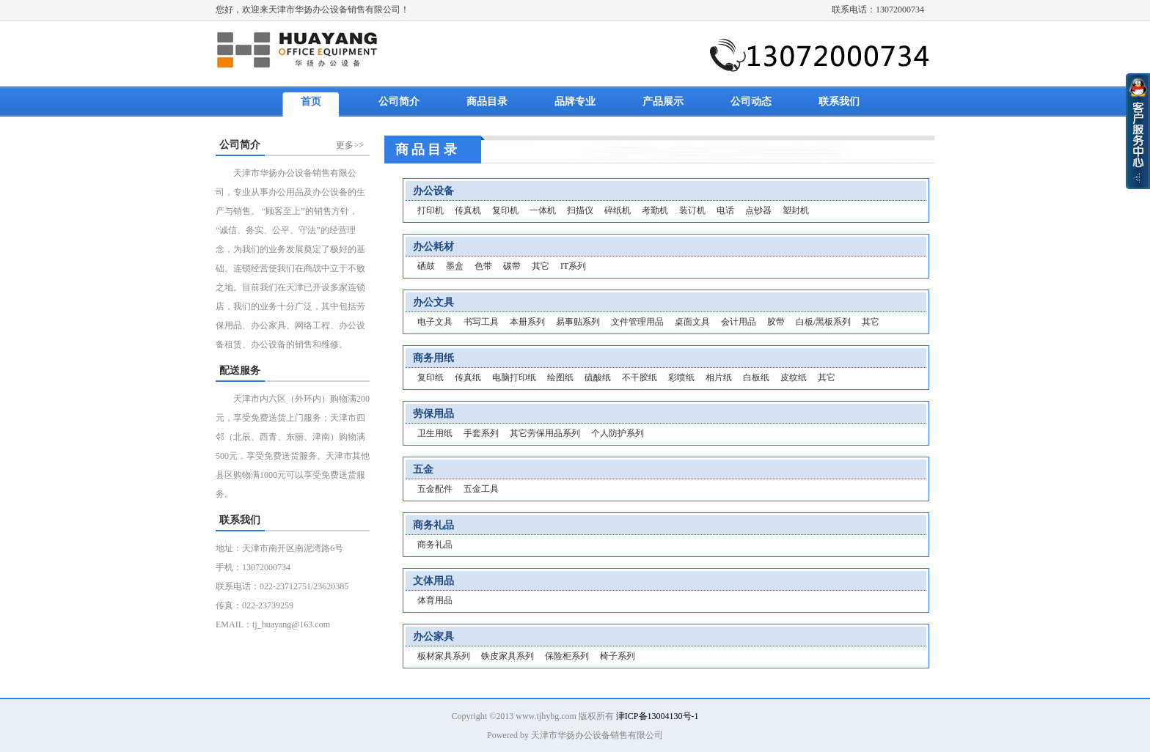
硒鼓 (426, 266)
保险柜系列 (567, 656)
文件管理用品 (637, 322)
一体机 (543, 210)
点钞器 (758, 210)
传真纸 (468, 377)
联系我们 (839, 101)
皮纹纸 (793, 377)
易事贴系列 (578, 322)
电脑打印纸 (514, 377)
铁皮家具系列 (507, 656)
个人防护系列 (617, 433)
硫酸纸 (598, 377)
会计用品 (738, 322)
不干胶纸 (639, 377)
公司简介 (399, 101)
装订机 (692, 210)
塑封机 (796, 210)
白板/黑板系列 (823, 322)
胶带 (776, 322)
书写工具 (481, 322)
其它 (540, 266)
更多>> (350, 145)
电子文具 (435, 322)
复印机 (505, 210)
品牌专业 (575, 101)
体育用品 (435, 600)
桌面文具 (692, 322)
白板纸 (756, 377)
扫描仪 (580, 210)
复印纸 (430, 377)
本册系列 (527, 322)
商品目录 (487, 101)
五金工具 (481, 489)
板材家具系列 (443, 656)
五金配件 (435, 489)
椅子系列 (617, 656)
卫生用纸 (435, 433)
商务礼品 (435, 544)
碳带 (512, 266)
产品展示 (663, 101)
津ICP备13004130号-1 (657, 716)
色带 (483, 266)
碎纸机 (617, 210)
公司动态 (751, 101)
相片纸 (719, 377)
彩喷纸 (681, 377)
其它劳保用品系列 (545, 433)
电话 (725, 210)
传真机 (468, 210)
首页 (311, 101)
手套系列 (481, 433)
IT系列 (573, 266)
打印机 (430, 210)
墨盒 (455, 266)
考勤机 (655, 210)
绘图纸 (560, 377)
